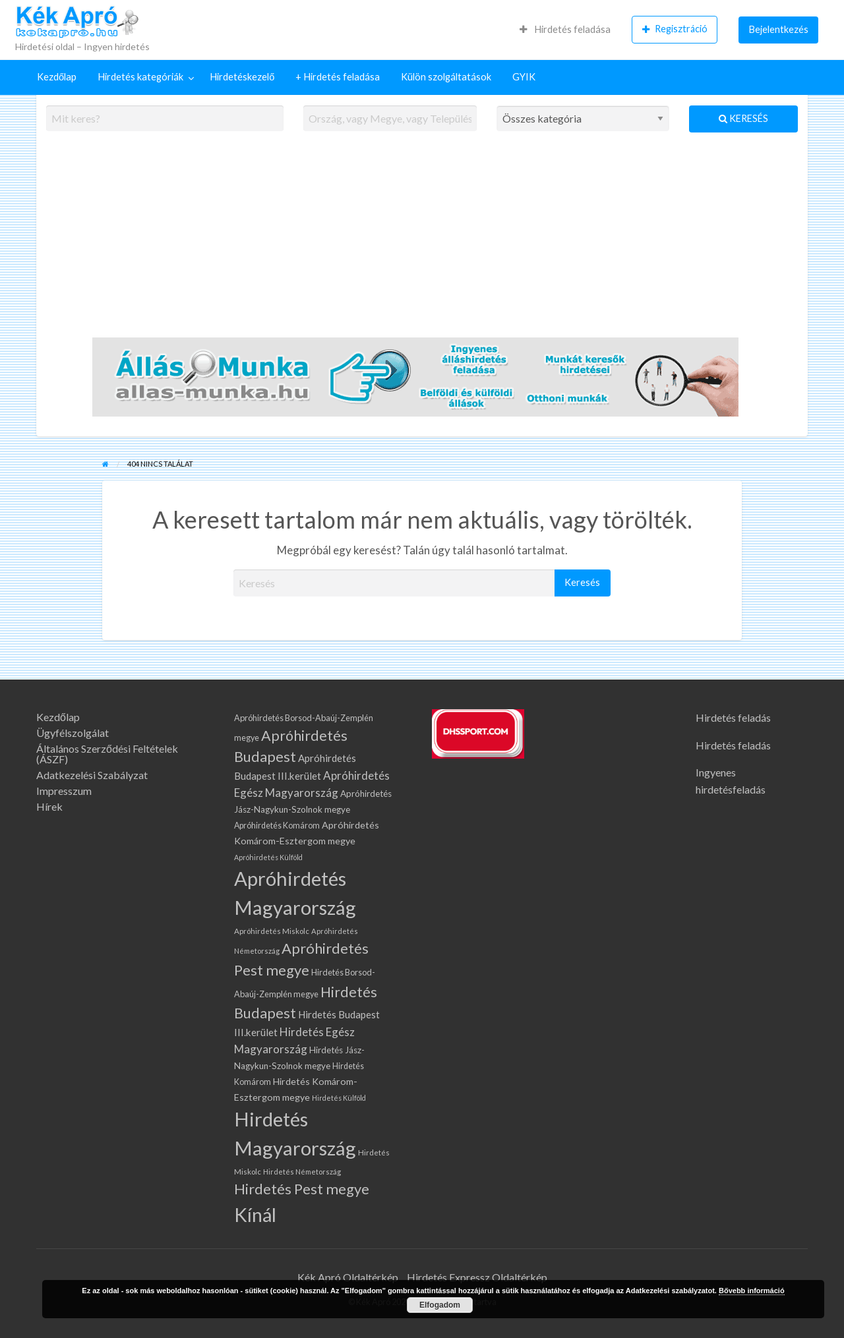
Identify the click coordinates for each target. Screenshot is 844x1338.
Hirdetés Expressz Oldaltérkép (477, 1277)
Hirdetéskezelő (242, 76)
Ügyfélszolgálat (72, 733)
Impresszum (64, 791)
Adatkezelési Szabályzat (92, 775)
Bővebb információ (752, 1290)
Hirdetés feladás (733, 717)
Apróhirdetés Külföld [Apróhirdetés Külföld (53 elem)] (268, 857)
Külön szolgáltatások (446, 76)
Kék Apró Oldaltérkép (347, 1277)
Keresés (743, 118)
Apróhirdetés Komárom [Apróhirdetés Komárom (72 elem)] (277, 825)
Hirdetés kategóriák (140, 76)
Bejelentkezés (778, 29)
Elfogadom (439, 1305)
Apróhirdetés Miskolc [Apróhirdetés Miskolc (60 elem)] (271, 931)
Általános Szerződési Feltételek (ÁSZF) (107, 754)
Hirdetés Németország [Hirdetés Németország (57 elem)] (302, 1171)
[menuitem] (565, 30)
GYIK (523, 76)
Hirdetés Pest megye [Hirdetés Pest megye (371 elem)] (301, 1189)
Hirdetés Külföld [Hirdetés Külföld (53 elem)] (339, 1097)
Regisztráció (675, 29)
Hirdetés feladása (565, 29)
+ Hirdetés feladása (337, 76)
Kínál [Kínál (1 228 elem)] (255, 1214)
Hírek (49, 806)
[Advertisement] (422, 242)
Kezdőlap (56, 76)
